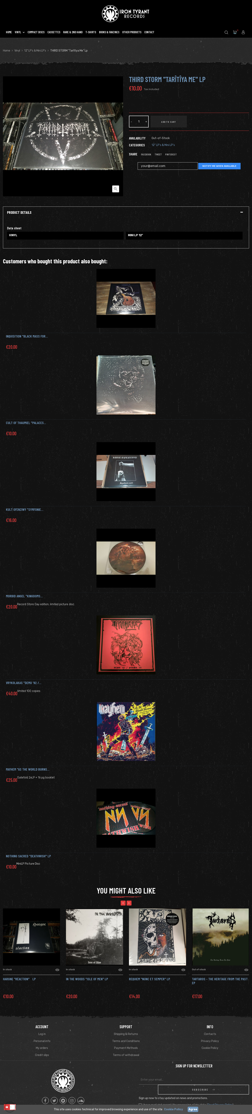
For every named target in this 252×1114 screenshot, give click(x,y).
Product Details (19, 213)
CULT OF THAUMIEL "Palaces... (26, 423)
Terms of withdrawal (126, 1055)
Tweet (158, 154)
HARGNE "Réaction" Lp (19, 979)
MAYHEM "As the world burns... (27, 769)
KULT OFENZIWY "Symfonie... (24, 509)
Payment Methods (126, 1048)
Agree (193, 1109)
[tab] (126, 213)
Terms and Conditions (126, 1041)
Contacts (210, 1034)
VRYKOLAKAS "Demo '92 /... (23, 683)
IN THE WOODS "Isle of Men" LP (87, 979)
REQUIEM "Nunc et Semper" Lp (149, 979)
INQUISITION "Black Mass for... (27, 336)
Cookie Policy (210, 1048)
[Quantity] (139, 121)
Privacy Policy (210, 1041)
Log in (42, 1034)
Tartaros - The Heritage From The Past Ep (220, 981)
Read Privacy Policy (220, 1095)
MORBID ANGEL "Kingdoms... (24, 596)
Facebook (146, 154)
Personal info (42, 1041)
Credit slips (42, 1055)
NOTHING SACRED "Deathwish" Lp (28, 856)
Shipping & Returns (126, 1034)
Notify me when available (219, 166)
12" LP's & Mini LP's (163, 145)
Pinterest (171, 154)
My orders (42, 1048)
